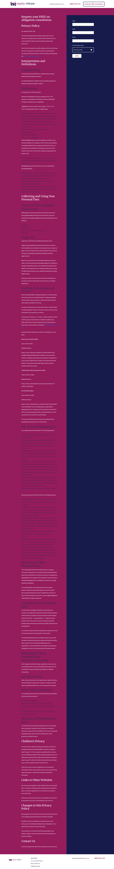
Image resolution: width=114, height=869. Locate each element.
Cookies (33, 866)
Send (77, 56)
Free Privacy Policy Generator (31, 56)
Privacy (38, 866)
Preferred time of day (77, 45)
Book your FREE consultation (94, 4)
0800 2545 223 (75, 4)
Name (73, 21)
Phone (74, 37)
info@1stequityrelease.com (57, 4)
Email (73, 29)
